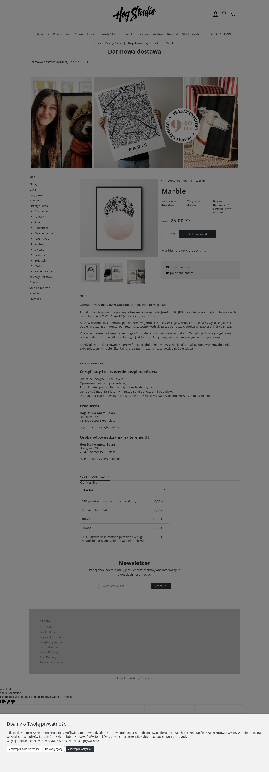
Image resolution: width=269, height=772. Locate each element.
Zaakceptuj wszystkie (80, 749)
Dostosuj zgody (53, 749)
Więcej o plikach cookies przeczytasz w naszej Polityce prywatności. (54, 741)
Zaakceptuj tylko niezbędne (24, 749)
